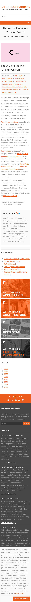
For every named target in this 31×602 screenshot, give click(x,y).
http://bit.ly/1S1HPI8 (10, 196)
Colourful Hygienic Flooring (10, 84)
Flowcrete (2, 22)
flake (21, 84)
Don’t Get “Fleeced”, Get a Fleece (17, 259)
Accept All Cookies (21, 599)
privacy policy (19, 593)
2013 (6, 387)
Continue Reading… (8, 462)
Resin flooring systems (14, 89)
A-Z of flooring (19, 78)
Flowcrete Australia (8, 87)
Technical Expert (7, 78)
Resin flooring (6, 151)
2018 (6, 374)
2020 (6, 369)
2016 (6, 379)
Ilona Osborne (19, 76)
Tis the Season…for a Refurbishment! (12, 467)
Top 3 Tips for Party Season (14, 267)
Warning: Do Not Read (12, 269)
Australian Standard (8, 81)
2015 (6, 382)
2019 (6, 371)
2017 (6, 377)
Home (4, 36)
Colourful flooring (20, 81)
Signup (26, 424)
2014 (6, 385)
